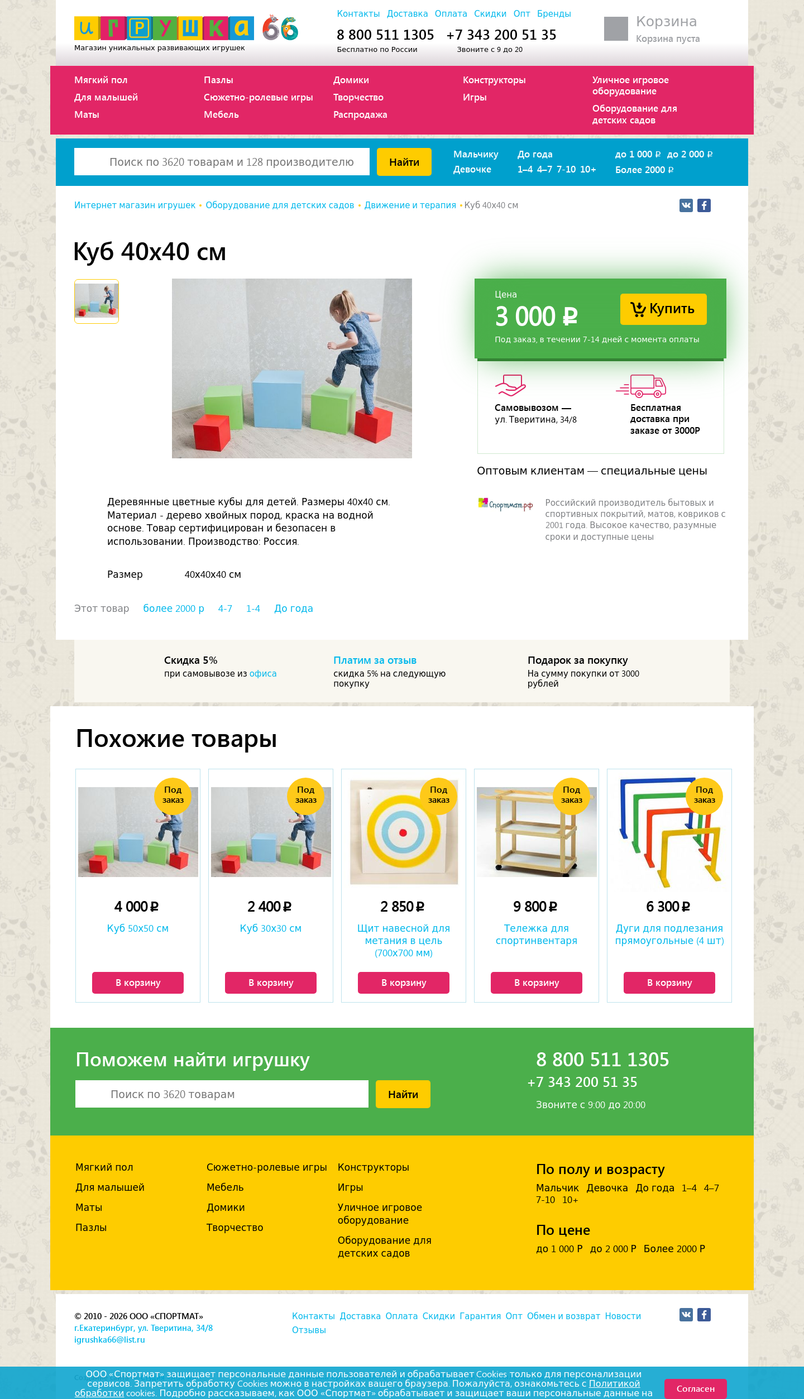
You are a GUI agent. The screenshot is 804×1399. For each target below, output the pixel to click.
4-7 (225, 608)
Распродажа (360, 114)
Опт (522, 14)
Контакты (358, 14)
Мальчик (557, 1188)
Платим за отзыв (375, 659)
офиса (263, 674)
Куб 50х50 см (138, 928)
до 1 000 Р (559, 1248)
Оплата (451, 14)
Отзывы (309, 1330)
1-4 (253, 608)
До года (535, 153)
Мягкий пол (101, 79)
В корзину (138, 982)
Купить (672, 307)
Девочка (607, 1188)
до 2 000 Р (613, 1248)
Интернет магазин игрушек (134, 205)
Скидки (490, 14)
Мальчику (476, 153)
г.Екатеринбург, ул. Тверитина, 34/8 (143, 1327)
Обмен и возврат (563, 1316)
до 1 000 (639, 153)
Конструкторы (494, 79)
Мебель (221, 114)
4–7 (544, 168)
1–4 (525, 168)
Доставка (407, 14)
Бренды (554, 14)
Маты (86, 114)
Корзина (666, 21)
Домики (351, 79)
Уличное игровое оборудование (630, 85)
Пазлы (218, 79)
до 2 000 (691, 153)
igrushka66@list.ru (109, 1339)
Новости (623, 1316)
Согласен (696, 1388)
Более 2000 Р (674, 1248)
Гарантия (480, 1316)
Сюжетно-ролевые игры (258, 96)
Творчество (358, 96)
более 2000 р (173, 608)
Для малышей (106, 96)
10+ (588, 168)
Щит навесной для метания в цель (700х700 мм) (403, 941)
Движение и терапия (411, 205)
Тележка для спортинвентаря (537, 934)
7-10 (566, 168)
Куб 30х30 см (271, 928)
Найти (404, 161)
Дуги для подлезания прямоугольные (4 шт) (669, 934)
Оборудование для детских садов (634, 113)
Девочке (472, 168)
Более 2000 (645, 169)
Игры (475, 96)
